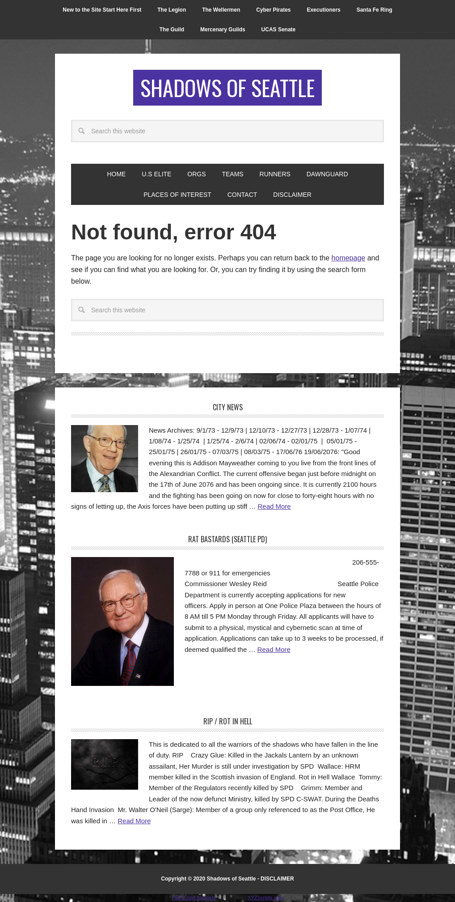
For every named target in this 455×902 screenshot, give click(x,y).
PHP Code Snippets (194, 897)
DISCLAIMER (277, 879)
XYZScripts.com (265, 897)
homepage (349, 258)
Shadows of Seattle (227, 87)
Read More (274, 506)
